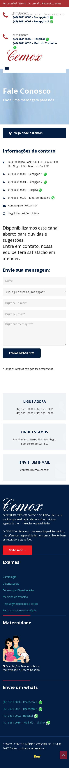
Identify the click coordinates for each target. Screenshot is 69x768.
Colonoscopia (11, 583)
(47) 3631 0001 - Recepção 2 (22, 709)
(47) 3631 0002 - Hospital (20, 715)
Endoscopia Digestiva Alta (18, 590)
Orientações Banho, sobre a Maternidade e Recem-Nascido (21, 668)
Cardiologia (9, 577)
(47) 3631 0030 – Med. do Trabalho (26, 722)
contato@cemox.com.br (26, 14)
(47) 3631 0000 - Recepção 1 (22, 702)
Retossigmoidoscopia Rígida (19, 610)
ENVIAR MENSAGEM (21, 353)
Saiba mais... (17, 550)
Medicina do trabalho (15, 597)
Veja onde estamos (26, 133)
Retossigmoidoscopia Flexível (20, 603)
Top (63, 755)
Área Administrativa (54, 14)
